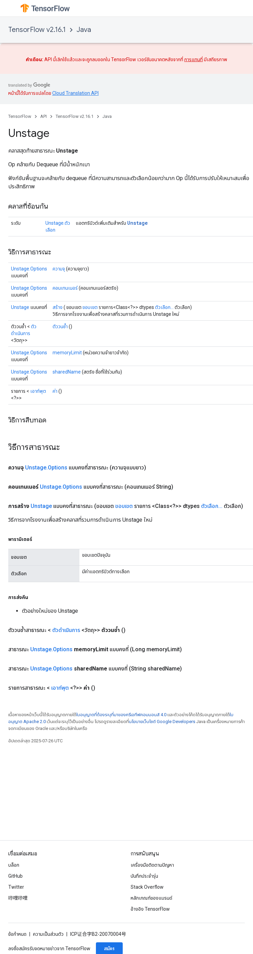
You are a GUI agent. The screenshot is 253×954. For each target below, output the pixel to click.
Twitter (16, 887)
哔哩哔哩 (18, 898)
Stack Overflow (147, 887)
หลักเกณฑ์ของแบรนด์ (151, 898)
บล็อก (13, 865)
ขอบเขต (90, 307)
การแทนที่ (193, 59)
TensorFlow (19, 116)
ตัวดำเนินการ (66, 630)
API (43, 116)
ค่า (55, 391)
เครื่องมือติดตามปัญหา (152, 865)
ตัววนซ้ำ (60, 326)
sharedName (67, 372)
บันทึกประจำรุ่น (144, 876)
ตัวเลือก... (164, 307)
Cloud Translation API (75, 93)
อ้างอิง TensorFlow (150, 909)
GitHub (15, 876)
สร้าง (58, 307)
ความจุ (59, 268)
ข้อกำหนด (17, 934)
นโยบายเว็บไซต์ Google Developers (162, 721)
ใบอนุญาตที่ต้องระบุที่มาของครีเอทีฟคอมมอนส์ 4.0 (121, 714)
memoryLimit (67, 352)
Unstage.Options (29, 268)
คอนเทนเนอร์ (65, 288)
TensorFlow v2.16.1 (37, 29)
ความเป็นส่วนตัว (48, 934)
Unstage (137, 223)
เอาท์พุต (38, 391)
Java (84, 29)
